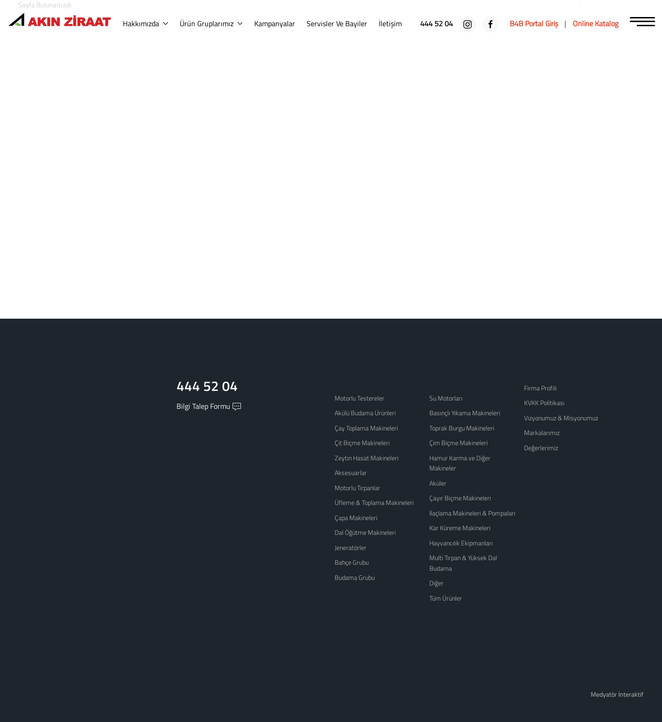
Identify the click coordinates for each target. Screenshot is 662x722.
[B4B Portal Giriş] (534, 23)
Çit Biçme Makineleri (362, 442)
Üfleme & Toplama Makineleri (374, 502)
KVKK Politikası (544, 402)
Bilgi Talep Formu (209, 408)
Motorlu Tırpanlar (357, 488)
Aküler (437, 483)
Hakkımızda (151, 23)
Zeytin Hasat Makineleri (367, 458)
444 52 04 (209, 386)
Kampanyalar (280, 23)
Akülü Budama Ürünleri (365, 413)
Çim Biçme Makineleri (458, 442)
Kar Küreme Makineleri (460, 528)
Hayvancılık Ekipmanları (461, 543)
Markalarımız (541, 432)
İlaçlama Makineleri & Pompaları (472, 513)
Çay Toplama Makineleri (366, 428)
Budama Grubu (355, 577)
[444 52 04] (437, 23)
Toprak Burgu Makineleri (461, 428)
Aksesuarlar (351, 472)
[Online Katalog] (595, 23)
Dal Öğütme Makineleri (365, 532)
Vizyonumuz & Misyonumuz (561, 418)
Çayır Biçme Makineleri (460, 498)
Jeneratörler (350, 547)
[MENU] (642, 22)
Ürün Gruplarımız (217, 23)
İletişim (396, 23)
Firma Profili (540, 388)
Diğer (436, 583)
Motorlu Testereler (359, 398)
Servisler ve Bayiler (343, 23)
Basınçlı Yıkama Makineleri (464, 413)
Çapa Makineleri (356, 517)
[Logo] (62, 22)
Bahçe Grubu (352, 562)
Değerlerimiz (541, 448)
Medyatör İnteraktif (617, 694)
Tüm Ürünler (445, 598)
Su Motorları (445, 398)
